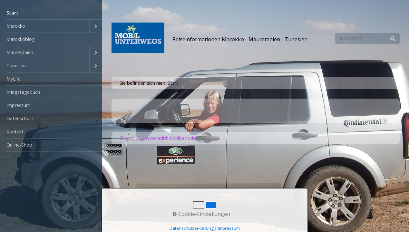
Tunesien (16, 66)
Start (12, 13)
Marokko (15, 26)
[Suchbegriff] (367, 38)
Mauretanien (19, 52)
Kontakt (15, 132)
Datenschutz (20, 118)
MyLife (13, 79)
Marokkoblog (20, 39)
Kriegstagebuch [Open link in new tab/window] (23, 92)
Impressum (18, 105)
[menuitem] (51, 13)
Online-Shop (19, 145)
